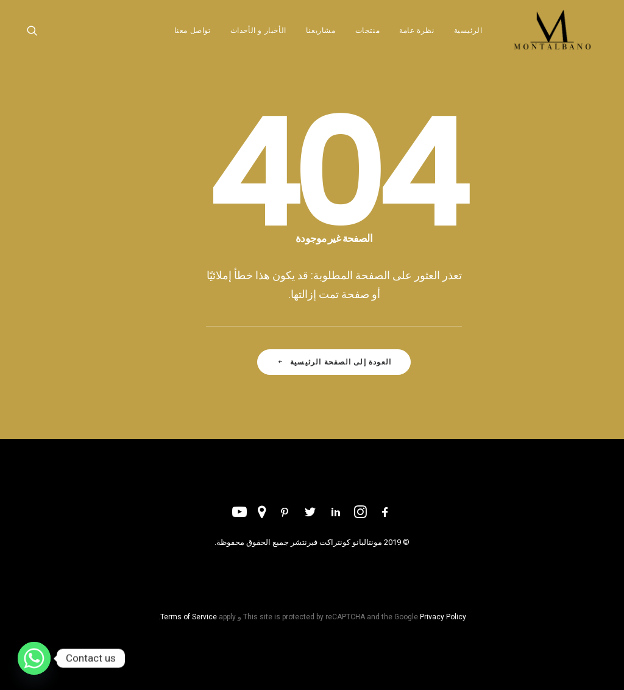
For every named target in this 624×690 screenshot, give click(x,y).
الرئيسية (463, 38)
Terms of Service (188, 617)
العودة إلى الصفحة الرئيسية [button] (334, 362)
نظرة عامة (412, 38)
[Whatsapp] (34, 658)
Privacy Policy (443, 617)
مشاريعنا (317, 38)
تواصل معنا (187, 38)
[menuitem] (459, 38)
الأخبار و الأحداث (253, 38)
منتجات (362, 38)
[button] (32, 38)
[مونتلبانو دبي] (550, 38)
